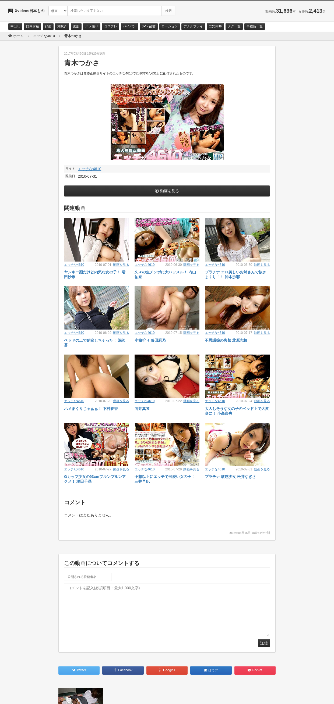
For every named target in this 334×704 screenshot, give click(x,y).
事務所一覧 (255, 26)
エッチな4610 (89, 169)
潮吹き (62, 26)
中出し (15, 26)
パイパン (129, 26)
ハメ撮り (91, 26)
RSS (69, 695)
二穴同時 (215, 26)
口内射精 (32, 26)
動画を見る (169, 191)
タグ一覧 (234, 26)
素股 (76, 26)
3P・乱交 (149, 26)
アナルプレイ (193, 26)
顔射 (48, 26)
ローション (169, 26)
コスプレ (110, 26)
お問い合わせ (22, 695)
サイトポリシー (48, 695)
